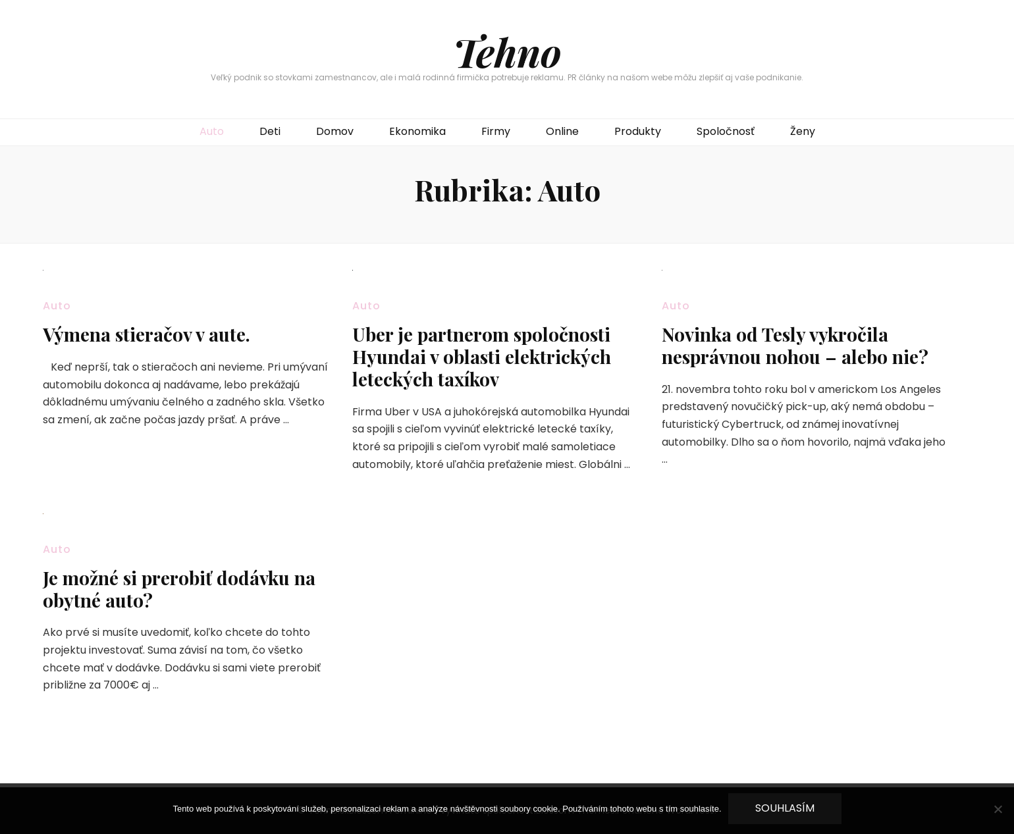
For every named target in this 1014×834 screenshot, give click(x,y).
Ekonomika (417, 131)
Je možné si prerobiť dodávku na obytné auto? (179, 588)
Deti (269, 131)
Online (562, 131)
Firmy (495, 131)
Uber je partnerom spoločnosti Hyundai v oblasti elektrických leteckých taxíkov (481, 356)
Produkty (637, 131)
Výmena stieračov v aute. (146, 334)
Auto (212, 131)
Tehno (507, 51)
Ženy (802, 131)
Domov (335, 131)
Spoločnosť (726, 131)
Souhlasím (784, 808)
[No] (997, 809)
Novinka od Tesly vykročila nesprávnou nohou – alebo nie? (795, 345)
